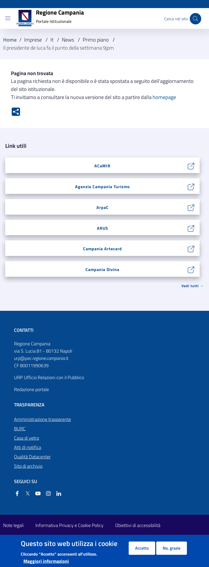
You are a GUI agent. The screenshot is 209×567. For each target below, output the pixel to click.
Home (10, 40)
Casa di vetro (26, 437)
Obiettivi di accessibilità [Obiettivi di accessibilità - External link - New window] (137, 525)
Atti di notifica (27, 447)
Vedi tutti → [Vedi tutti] (192, 285)
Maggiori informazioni (46, 561)
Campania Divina (102, 269)
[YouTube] (36, 493)
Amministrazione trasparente (42, 419)
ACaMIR (102, 166)
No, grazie (171, 548)
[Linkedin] (56, 493)
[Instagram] (46, 493)
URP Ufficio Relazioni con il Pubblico (49, 377)
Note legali (13, 525)
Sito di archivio (28, 466)
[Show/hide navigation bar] (7, 18)
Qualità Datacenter (32, 456)
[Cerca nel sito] (195, 18)
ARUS (102, 228)
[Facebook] (17, 493)
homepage (164, 97)
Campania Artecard (102, 249)
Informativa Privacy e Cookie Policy (69, 525)
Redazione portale (31, 389)
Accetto (142, 548)
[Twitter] (25, 493)
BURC (19, 428)
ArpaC (102, 207)
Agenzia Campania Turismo (102, 186)
